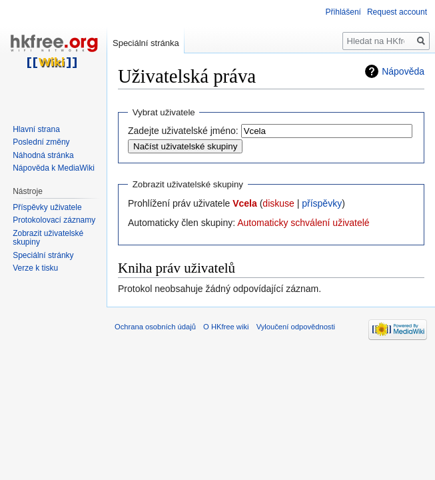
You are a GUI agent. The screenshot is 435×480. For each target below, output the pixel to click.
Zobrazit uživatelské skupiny (48, 238)
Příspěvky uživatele (47, 207)
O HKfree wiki (225, 327)
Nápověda (403, 71)
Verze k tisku (35, 268)
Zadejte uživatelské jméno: (183, 130)
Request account (397, 12)
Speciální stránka (146, 43)
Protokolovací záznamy (54, 220)
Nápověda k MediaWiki (54, 168)
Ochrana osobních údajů (155, 327)
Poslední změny (41, 142)
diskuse (278, 203)
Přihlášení (343, 12)
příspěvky (322, 203)
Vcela (244, 203)
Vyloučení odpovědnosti (295, 327)
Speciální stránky (43, 255)
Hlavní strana (36, 129)
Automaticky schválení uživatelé (303, 222)
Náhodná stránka (43, 155)
